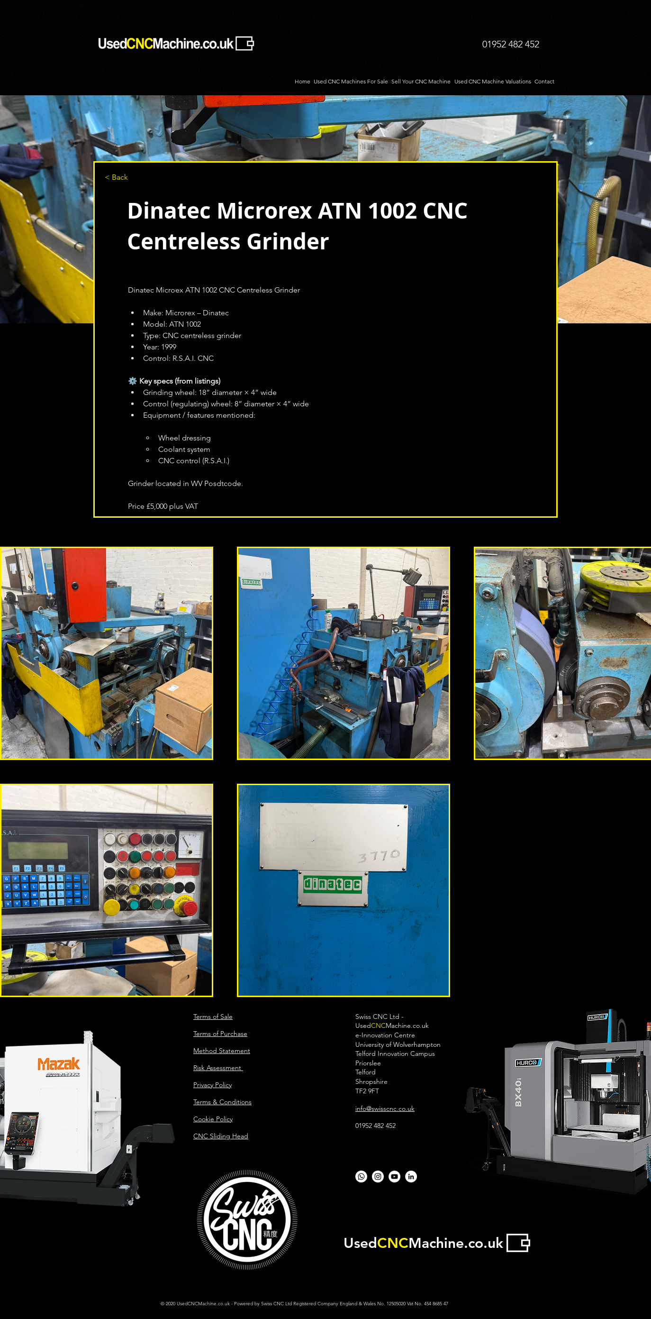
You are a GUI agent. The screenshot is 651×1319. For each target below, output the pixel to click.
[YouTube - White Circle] (394, 1176)
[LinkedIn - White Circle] (411, 1176)
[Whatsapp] (361, 1176)
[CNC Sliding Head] (378, 1176)
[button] (136, 177)
